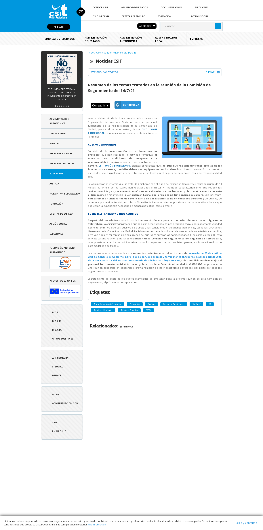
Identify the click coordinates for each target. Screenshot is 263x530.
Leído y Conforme (246, 523)
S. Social (57, 366)
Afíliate (59, 26)
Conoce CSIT (100, 7)
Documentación (171, 7)
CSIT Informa (101, 16)
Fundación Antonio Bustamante (65, 257)
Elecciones (202, 7)
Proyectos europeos (65, 288)
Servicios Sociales (60, 153)
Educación (56, 173)
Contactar (147, 25)
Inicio (91, 52)
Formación (164, 16)
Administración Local (166, 39)
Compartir (100, 105)
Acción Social (199, 16)
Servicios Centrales (61, 163)
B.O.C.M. (57, 321)
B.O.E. (55, 312)
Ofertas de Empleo (133, 16)
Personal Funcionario (104, 72)
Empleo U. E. (59, 431)
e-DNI (55, 394)
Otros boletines (62, 338)
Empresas (196, 39)
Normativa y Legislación (65, 193)
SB (209, 304)
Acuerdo (194, 253)
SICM (148, 310)
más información (97, 524)
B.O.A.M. (57, 329)
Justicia (54, 183)
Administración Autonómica (131, 39)
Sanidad (54, 143)
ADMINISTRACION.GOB (65, 403)
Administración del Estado (96, 39)
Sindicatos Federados (60, 39)
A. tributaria (60, 357)
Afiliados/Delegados (134, 7)
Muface (56, 375)
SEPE (55, 422)
